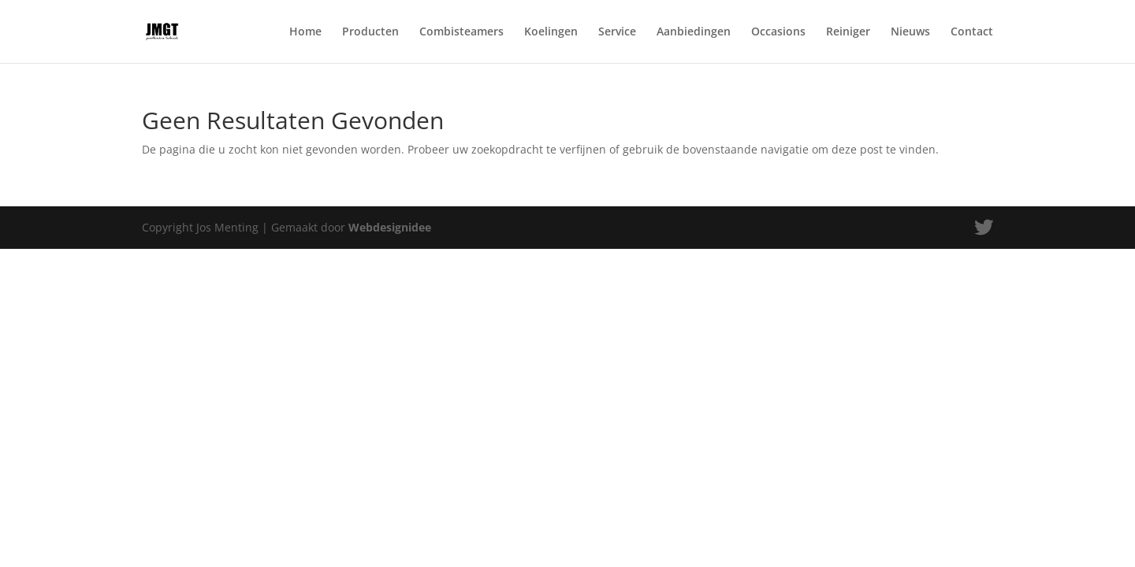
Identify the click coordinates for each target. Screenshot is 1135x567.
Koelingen (551, 32)
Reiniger (848, 32)
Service (617, 32)
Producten (370, 32)
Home (305, 32)
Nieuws (910, 32)
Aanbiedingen (694, 32)
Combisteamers (461, 32)
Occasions (778, 32)
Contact (972, 32)
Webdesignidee (389, 227)
